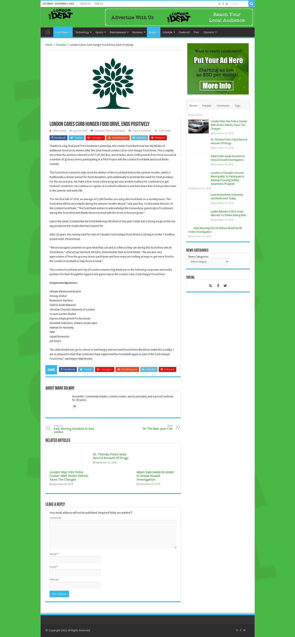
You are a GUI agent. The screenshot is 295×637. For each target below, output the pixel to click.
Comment (55, 517)
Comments (223, 105)
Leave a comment (142, 130)
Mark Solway (59, 130)
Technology (82, 32)
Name (54, 554)
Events (152, 32)
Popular (207, 105)
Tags (237, 105)
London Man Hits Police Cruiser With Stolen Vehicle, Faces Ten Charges (69, 475)
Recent (193, 105)
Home (48, 31)
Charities (61, 44)
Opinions (208, 32)
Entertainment (118, 32)
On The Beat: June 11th (151, 427)
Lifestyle (167, 32)
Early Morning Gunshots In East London (75, 429)
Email (54, 566)
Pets (196, 32)
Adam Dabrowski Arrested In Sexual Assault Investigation (155, 475)
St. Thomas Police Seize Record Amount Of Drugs (110, 456)
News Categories (198, 256)
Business (138, 32)
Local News (62, 32)
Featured (184, 32)
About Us (85, 3)
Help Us (99, 3)
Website (54, 579)
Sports (99, 32)
